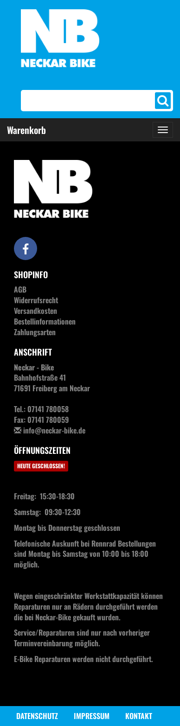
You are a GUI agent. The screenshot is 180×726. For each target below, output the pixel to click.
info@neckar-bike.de (54, 430)
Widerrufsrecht (36, 300)
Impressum (91, 715)
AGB (20, 289)
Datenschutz (37, 715)
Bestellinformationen (45, 321)
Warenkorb (26, 130)
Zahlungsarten (35, 332)
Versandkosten (35, 310)
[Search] (89, 100)
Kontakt (138, 715)
